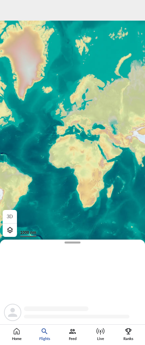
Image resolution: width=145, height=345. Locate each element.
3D (10, 216)
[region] (72, 172)
